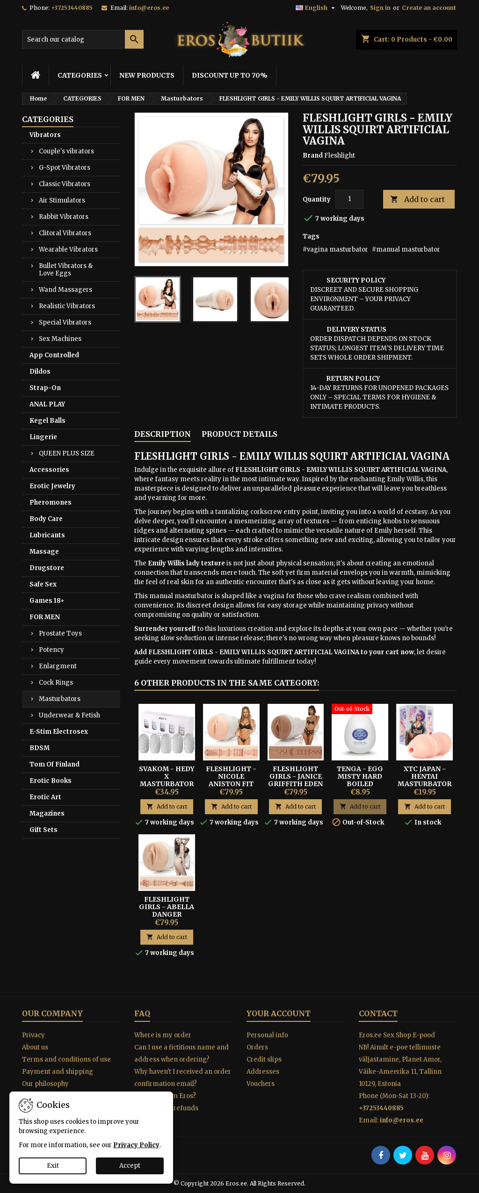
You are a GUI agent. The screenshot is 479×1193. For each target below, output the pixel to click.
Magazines (47, 813)
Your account (279, 1013)
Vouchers (261, 1084)
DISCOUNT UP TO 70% (230, 75)
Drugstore (46, 568)
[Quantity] (349, 199)
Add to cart (417, 199)
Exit (53, 1166)
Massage (44, 552)
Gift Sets (43, 830)
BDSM (39, 748)
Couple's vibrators (66, 151)
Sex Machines (60, 339)
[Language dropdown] (316, 8)
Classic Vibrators (64, 184)
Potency (51, 650)
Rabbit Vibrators (63, 217)
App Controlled (54, 355)
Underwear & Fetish (69, 715)
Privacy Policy (136, 1145)
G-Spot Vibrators (64, 168)
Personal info (267, 1035)
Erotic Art (45, 797)
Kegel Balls (47, 421)
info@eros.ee (149, 7)
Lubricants (47, 535)
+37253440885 (72, 7)
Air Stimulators (62, 200)
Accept (129, 1166)
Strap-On (45, 388)
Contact (378, 1013)
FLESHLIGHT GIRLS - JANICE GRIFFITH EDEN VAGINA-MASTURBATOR (295, 784)
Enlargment (58, 666)
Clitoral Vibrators (65, 233)
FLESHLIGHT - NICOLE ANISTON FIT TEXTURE (231, 780)
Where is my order (162, 1035)
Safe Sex (43, 584)
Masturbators (59, 699)
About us (35, 1047)
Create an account (429, 7)
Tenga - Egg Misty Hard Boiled (360, 776)
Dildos (40, 372)
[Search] (83, 39)
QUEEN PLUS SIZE (66, 453)
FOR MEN (44, 617)
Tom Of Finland (54, 764)
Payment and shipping (57, 1072)
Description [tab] (162, 434)
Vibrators (45, 135)
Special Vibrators (65, 322)
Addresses (263, 1072)
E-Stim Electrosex (58, 732)
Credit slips (264, 1059)
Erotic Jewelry (52, 486)
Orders (257, 1047)
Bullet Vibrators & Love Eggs (66, 269)
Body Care (46, 519)
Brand (313, 155)
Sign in (380, 7)
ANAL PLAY (47, 404)
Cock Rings (56, 683)
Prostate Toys (60, 633)
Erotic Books (50, 781)
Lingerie (43, 437)
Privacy (33, 1035)
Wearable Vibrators (68, 249)
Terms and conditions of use (66, 1059)
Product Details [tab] (239, 434)
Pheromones (50, 502)
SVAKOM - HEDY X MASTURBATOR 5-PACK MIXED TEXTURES (167, 784)
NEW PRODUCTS (146, 75)
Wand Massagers (65, 290)
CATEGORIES (80, 75)
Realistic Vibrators (67, 306)
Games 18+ (47, 601)
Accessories (49, 470)
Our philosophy (45, 1084)
